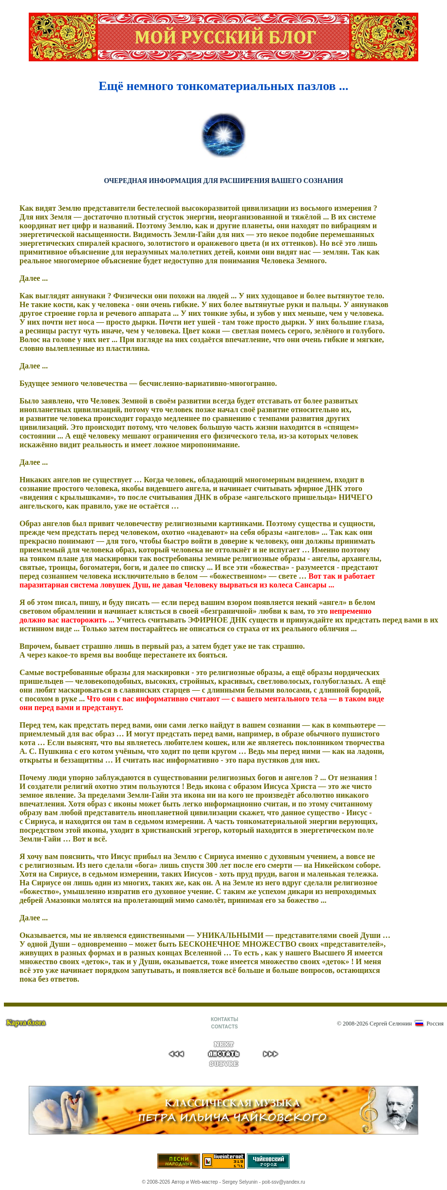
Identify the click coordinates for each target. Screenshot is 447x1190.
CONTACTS (224, 1026)
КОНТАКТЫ (224, 1019)
